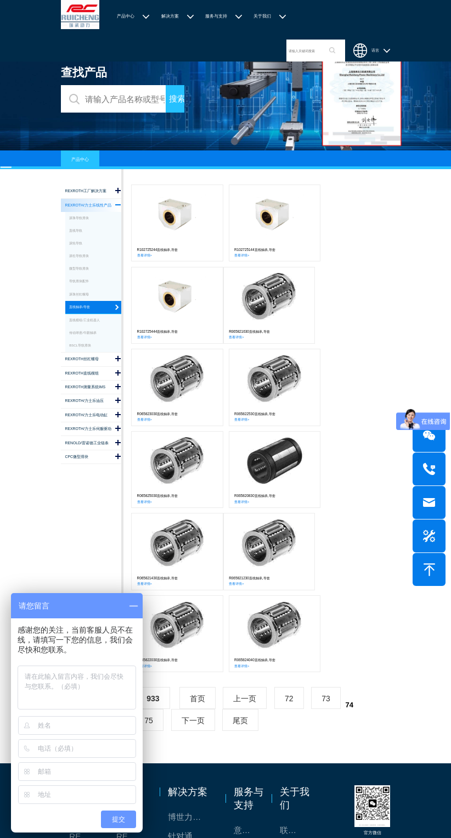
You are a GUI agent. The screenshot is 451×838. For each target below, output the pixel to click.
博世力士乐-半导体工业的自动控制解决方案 (191, 650)
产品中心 (125, 16)
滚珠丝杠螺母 (79, 294)
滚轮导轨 (75, 243)
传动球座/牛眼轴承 (83, 332)
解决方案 (170, 16)
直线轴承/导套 (79, 307)
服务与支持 (216, 16)
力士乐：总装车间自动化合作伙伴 (191, 708)
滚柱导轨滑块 (79, 256)
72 (289, 531)
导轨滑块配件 (79, 281)
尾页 (240, 553)
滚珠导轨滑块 (79, 218)
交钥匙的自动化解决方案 (191, 727)
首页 (197, 531)
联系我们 (295, 663)
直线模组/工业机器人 (84, 320)
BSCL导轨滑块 (80, 345)
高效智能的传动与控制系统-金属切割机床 (191, 746)
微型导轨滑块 (79, 268)
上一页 (244, 531)
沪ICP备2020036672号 (295, 810)
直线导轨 (75, 230)
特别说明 (295, 702)
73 (326, 531)
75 (148, 553)
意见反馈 (249, 663)
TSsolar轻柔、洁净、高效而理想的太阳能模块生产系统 (191, 689)
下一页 (193, 553)
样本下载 (249, 702)
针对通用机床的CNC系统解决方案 (191, 669)
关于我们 (262, 16)
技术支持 (249, 683)
